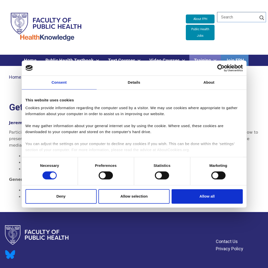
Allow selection (134, 196)
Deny (61, 196)
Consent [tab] (59, 82)
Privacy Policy (229, 248)
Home (15, 77)
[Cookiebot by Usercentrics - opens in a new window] (221, 68)
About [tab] (209, 82)
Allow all (207, 196)
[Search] (262, 16)
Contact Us (227, 241)
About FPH (200, 19)
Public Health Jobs (200, 32)
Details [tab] (134, 82)
